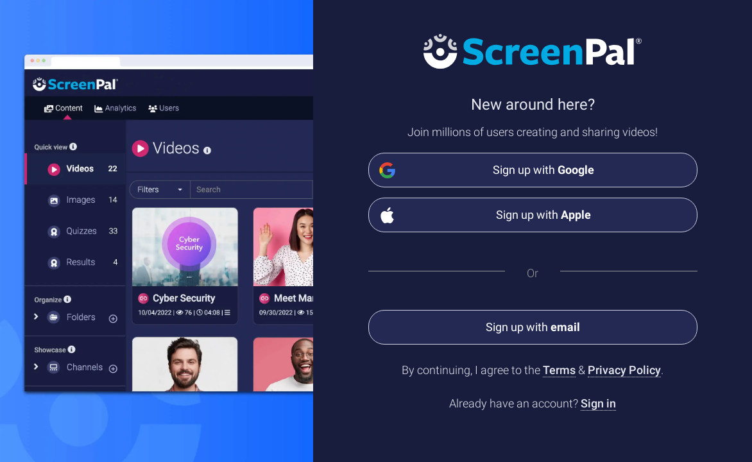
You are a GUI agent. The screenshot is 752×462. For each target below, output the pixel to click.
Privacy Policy (624, 370)
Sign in (598, 403)
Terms (559, 370)
